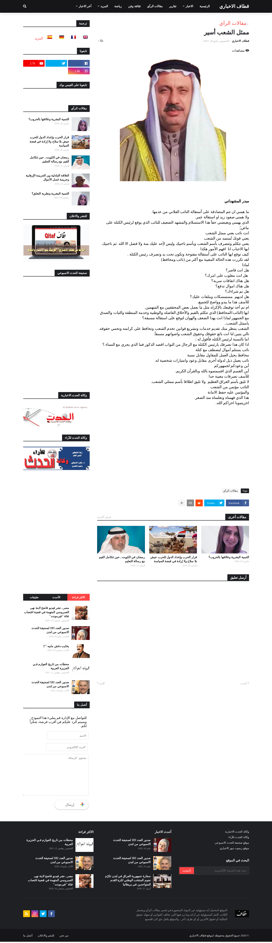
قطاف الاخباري (234, 6)
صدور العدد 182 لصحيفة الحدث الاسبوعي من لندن (50, 684)
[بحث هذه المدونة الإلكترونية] (221, 871)
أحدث (243, 683)
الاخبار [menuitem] (189, 6)
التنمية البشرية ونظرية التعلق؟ (50, 193)
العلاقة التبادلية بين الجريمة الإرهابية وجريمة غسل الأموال (47, 177)
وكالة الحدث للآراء (238, 838)
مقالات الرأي (232, 23)
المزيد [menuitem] (104, 6)
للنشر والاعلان (46, 936)
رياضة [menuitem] (118, 6)
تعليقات (34, 597)
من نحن (64, 936)
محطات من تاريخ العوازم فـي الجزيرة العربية (51, 666)
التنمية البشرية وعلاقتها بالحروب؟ (228, 557)
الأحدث (56, 597)
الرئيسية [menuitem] (205, 6)
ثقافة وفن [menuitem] (134, 6)
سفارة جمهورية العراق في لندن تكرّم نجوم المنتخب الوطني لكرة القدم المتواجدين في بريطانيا (128, 881)
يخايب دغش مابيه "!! (56, 646)
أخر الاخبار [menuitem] (85, 6)
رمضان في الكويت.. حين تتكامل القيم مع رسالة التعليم (122, 559)
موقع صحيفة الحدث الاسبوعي (232, 844)
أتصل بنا (28, 936)
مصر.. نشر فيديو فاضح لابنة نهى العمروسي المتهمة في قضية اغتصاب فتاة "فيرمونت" (46, 612)
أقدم (102, 683)
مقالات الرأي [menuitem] (155, 6)
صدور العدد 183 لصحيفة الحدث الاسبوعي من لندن (50, 630)
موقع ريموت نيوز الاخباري (234, 849)
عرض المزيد (104, 516)
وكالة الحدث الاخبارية (237, 832)
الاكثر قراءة (78, 597)
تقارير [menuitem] (172, 6)
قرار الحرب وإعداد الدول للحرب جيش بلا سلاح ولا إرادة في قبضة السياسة (173, 559)
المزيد (39, 38)
